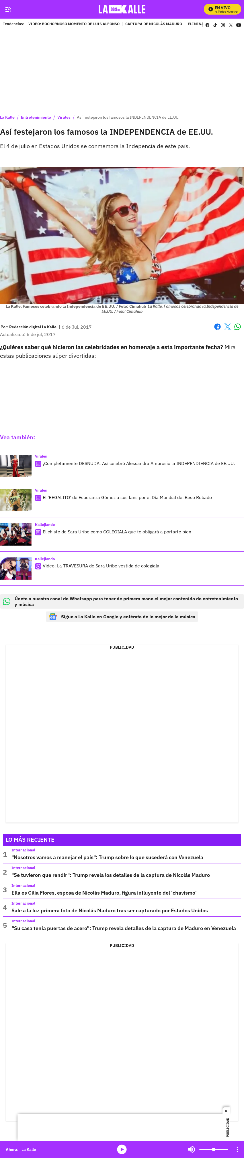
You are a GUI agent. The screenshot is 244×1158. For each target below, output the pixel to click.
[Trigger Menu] (8, 9)
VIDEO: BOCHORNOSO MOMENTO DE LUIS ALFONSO (74, 24)
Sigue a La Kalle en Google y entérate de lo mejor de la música (122, 616)
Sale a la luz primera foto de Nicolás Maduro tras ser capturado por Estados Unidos (109, 910)
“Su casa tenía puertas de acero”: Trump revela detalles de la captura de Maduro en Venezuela (123, 928)
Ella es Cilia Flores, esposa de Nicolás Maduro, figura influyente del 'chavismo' (104, 892)
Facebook (217, 326)
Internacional (23, 850)
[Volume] (213, 1149)
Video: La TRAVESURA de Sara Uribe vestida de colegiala (101, 566)
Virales (64, 117)
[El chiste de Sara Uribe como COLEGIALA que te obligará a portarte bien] (16, 534)
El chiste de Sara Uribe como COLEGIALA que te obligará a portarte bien (117, 532)
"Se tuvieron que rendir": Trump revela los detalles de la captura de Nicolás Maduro (110, 875)
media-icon (121, 1149)
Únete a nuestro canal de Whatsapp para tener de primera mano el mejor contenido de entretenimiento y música (120, 601)
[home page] (122, 9)
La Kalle (7, 117)
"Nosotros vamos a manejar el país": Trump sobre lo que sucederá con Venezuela (107, 857)
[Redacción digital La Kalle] (32, 326)
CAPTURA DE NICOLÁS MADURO (153, 24)
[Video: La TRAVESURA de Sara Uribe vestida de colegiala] (16, 568)
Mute (191, 1149)
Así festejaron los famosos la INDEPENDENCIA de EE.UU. (128, 117)
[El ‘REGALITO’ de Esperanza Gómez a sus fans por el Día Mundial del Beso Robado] (16, 500)
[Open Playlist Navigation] (237, 1149)
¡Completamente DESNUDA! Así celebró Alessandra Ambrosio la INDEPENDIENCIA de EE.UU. (139, 463)
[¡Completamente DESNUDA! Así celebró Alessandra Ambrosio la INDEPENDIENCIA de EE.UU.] (16, 466)
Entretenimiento (36, 117)
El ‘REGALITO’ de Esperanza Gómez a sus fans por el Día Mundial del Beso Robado (127, 497)
